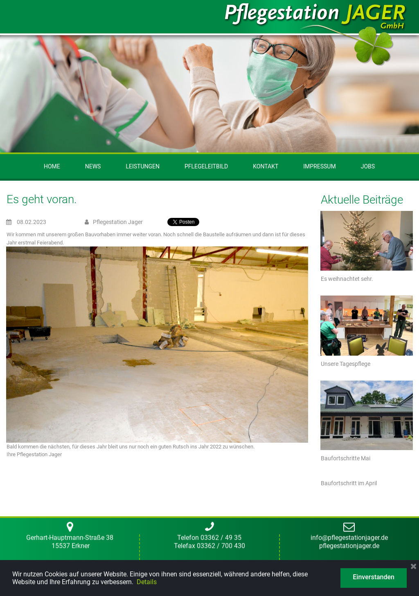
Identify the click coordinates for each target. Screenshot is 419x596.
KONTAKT (265, 166)
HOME (52, 166)
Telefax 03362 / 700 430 (209, 294)
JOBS (368, 166)
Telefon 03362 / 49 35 (209, 286)
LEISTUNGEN (143, 166)
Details (147, 582)
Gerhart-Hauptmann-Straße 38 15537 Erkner (69, 290)
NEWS (93, 166)
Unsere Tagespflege (345, 364)
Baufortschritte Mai (345, 458)
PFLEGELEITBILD (206, 166)
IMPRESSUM (319, 166)
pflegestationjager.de (349, 294)
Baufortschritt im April (349, 483)
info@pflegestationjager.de (349, 286)
